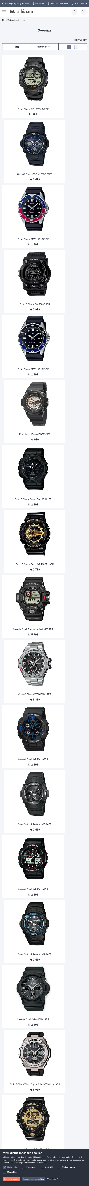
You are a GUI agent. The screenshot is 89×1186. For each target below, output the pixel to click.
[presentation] (3, 3)
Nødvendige (12, 1167)
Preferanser (31, 1167)
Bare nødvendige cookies (33, 1179)
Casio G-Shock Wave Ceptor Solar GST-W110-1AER (66, 535)
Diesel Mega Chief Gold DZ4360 (66, 721)
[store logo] (21, 11)
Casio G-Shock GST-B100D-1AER (66, 352)
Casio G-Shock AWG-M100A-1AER (66, 475)
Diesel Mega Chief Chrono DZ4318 (23, 905)
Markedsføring (68, 1167)
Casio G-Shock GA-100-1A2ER (23, 413)
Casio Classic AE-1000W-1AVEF (23, 105)
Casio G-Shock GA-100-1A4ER (23, 475)
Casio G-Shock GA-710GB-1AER (23, 598)
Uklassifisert (12, 1172)
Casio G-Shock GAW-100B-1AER (23, 536)
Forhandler (59, 3)
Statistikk (49, 1167)
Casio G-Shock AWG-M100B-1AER (66, 413)
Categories (12, 20)
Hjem (4, 20)
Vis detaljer (51, 1179)
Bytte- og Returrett (17, 3)
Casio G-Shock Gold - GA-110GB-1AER (66, 290)
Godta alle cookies (11, 1179)
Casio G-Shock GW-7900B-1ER (66, 167)
